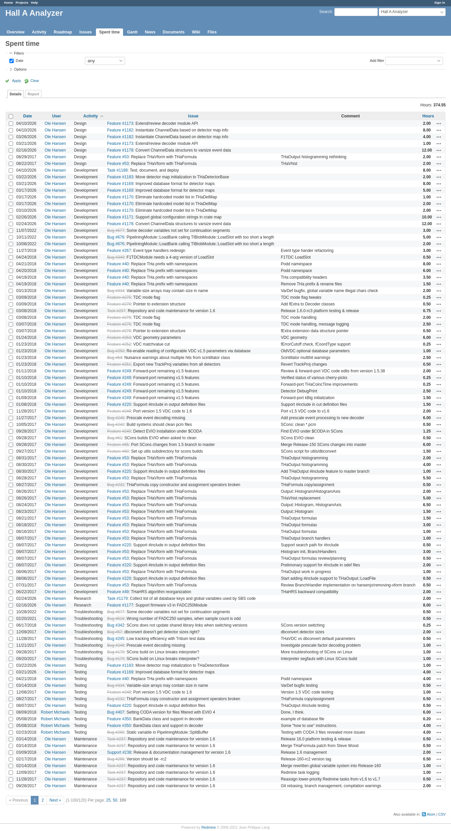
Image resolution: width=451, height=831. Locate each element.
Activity (39, 32)
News (150, 32)
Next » (55, 800)
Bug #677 (115, 230)
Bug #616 (115, 618)
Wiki (196, 32)
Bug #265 (115, 732)
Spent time (109, 32)
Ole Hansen (55, 123)
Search (325, 11)
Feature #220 (119, 404)
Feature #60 (118, 451)
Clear (34, 81)
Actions (439, 123)
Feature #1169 (120, 183)
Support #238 (119, 752)
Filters (19, 53)
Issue (193, 116)
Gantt (132, 32)
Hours (428, 116)
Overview (15, 32)
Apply (16, 81)
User (56, 116)
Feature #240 (119, 431)
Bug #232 (115, 484)
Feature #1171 (120, 217)
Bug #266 (115, 759)
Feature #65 (118, 444)
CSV (442, 814)
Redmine (208, 827)
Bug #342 (115, 625)
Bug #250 (115, 351)
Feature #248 (119, 411)
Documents (174, 32)
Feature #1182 (120, 130)
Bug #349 (115, 257)
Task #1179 (117, 598)
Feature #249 (119, 371)
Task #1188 (117, 170)
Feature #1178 (120, 150)
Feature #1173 (120, 123)
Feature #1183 (120, 177)
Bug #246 (115, 418)
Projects (22, 2)
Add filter (377, 60)
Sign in (439, 2)
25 (108, 800)
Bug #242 (115, 424)
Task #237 (116, 310)
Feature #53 (118, 157)
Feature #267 (119, 250)
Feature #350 (119, 719)
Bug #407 (115, 712)
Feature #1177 (120, 605)
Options (20, 69)
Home (8, 2)
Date (19, 60)
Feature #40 (118, 264)
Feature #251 (119, 364)
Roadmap (63, 32)
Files (212, 32)
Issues (85, 32)
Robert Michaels (55, 712)
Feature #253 (119, 337)
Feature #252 (119, 344)
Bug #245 (115, 638)
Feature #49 (118, 591)
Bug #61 (114, 438)
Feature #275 (119, 297)
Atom (431, 814)
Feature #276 (119, 304)
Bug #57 (114, 632)
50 (115, 800)
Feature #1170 (120, 197)
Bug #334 (115, 290)
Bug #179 (115, 652)
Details (15, 94)
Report (33, 94)
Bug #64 (114, 357)
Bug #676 (115, 237)
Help (34, 2)
